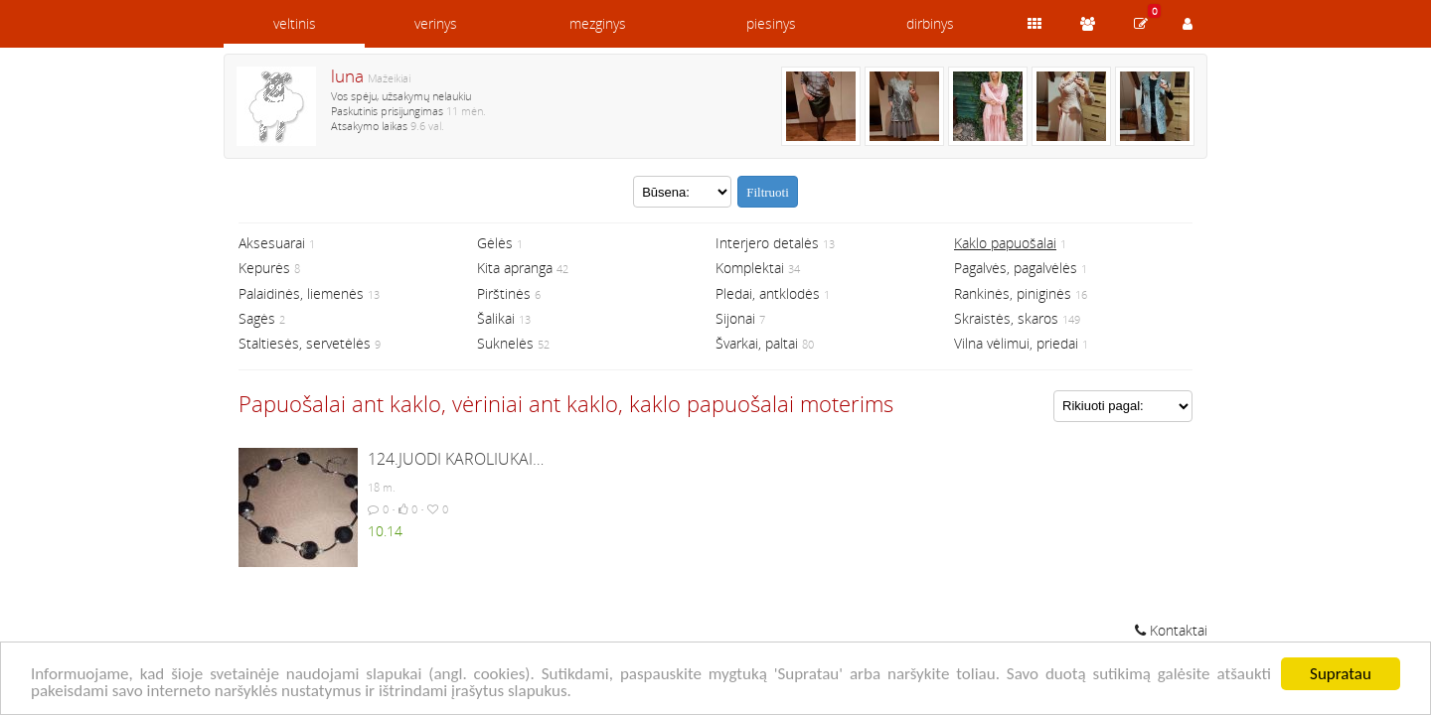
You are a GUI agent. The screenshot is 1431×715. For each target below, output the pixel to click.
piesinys (771, 23)
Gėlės (495, 242)
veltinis (294, 23)
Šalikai (496, 318)
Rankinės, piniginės (1012, 293)
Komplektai (750, 267)
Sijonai (735, 318)
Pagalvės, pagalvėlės (1015, 267)
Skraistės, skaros (1006, 318)
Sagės (256, 318)
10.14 (385, 530)
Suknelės (505, 343)
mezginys (597, 23)
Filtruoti (767, 192)
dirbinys (930, 23)
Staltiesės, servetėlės (304, 343)
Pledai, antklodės (768, 293)
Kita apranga (515, 267)
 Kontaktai (1171, 630)
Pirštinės (504, 293)
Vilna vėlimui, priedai (1016, 343)
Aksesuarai (271, 242)
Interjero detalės (767, 242)
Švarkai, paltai (757, 343)
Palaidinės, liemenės (301, 293)
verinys (435, 23)
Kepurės (264, 267)
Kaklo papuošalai (1005, 242)
